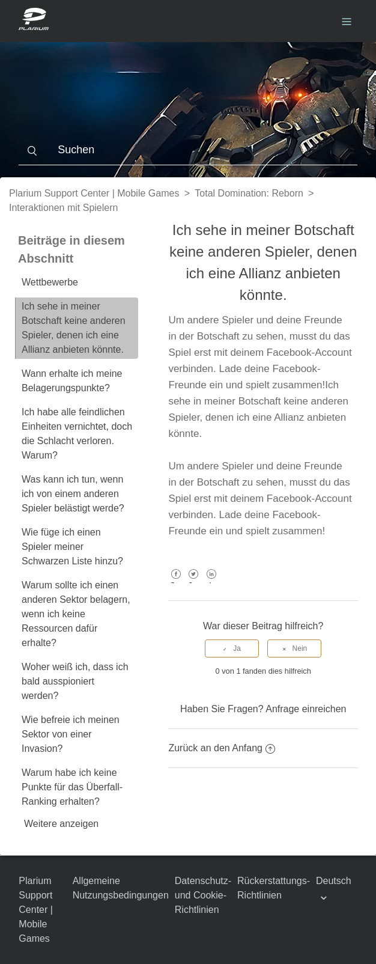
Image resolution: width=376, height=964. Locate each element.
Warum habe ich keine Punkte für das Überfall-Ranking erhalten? (72, 787)
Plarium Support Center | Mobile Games (94, 193)
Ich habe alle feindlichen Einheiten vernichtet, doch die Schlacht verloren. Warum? (77, 433)
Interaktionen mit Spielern (63, 208)
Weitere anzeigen (61, 824)
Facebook (175, 582)
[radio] (232, 648)
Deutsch (333, 881)
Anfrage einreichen (305, 709)
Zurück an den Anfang (221, 748)
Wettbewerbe (50, 282)
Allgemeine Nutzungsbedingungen (121, 888)
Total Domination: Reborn (249, 193)
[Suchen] (188, 150)
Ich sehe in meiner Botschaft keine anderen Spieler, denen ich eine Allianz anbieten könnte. (74, 328)
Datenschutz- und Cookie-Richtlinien (203, 895)
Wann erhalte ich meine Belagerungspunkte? (72, 380)
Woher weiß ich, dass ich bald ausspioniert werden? (75, 681)
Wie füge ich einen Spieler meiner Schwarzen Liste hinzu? (72, 546)
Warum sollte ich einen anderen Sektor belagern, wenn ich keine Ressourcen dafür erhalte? (76, 614)
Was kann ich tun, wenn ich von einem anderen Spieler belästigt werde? (73, 493)
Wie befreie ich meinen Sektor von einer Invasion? (71, 734)
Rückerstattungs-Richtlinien (273, 888)
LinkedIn (211, 582)
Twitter (193, 582)
